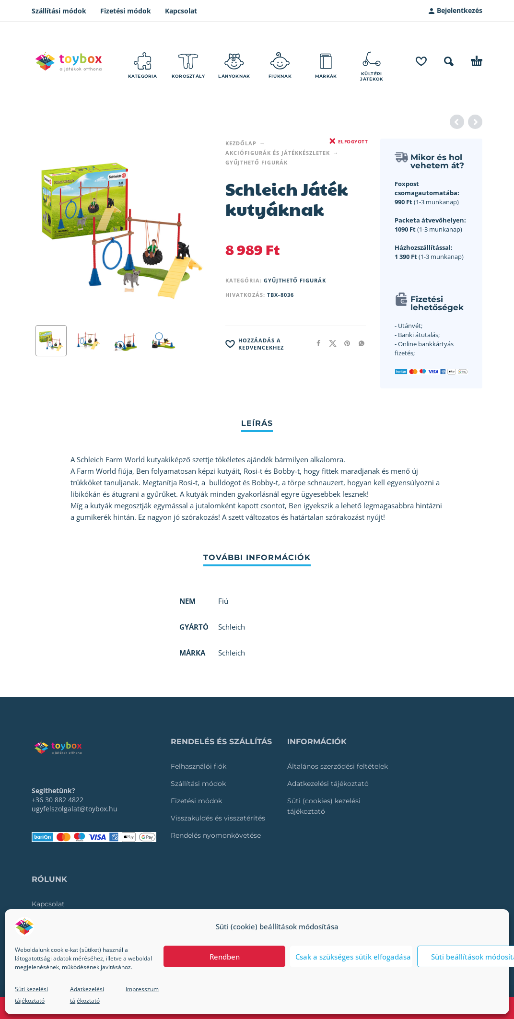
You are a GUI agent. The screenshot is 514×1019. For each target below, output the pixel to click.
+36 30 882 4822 (57, 799)
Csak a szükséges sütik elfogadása (353, 956)
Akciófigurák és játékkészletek (277, 152)
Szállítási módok (59, 10)
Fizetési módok (125, 10)
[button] (449, 61)
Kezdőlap (241, 143)
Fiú (223, 601)
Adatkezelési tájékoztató (87, 995)
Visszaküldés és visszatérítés (218, 818)
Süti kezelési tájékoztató (31, 995)
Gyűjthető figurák (256, 162)
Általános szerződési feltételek (337, 766)
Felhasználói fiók (198, 766)
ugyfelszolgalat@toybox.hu (74, 808)
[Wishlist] (421, 61)
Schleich (231, 652)
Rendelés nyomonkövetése (216, 835)
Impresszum (142, 989)
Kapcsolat (181, 10)
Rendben (225, 956)
